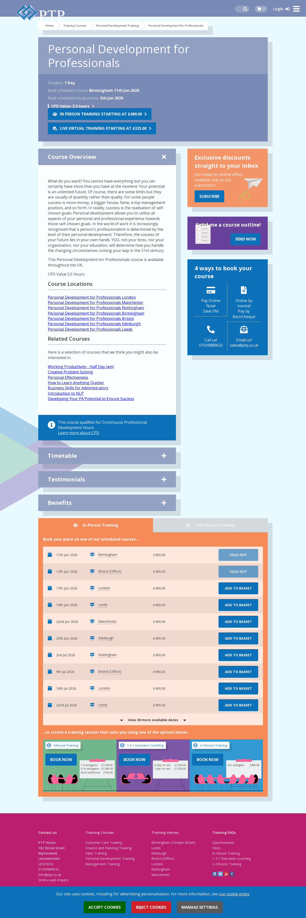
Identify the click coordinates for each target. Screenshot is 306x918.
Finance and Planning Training (108, 848)
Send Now (245, 239)
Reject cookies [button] (151, 907)
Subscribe (209, 196)
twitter (220, 873)
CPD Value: (61, 106)
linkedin (214, 873)
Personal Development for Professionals (175, 26)
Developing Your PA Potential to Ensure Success (91, 398)
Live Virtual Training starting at (103, 128)
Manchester (160, 874)
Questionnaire (223, 842)
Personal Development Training (117, 26)
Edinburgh (159, 853)
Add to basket (238, 588)
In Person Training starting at (101, 114)
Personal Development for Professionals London (92, 297)
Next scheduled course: (68, 90)
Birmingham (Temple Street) (173, 842)
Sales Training (96, 853)
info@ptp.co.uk (49, 874)
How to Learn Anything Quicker (76, 382)
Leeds (156, 848)
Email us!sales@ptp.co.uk (244, 342)
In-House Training (226, 853)
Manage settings (199, 907)
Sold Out (238, 555)
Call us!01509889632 (211, 342)
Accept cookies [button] (104, 907)
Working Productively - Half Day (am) (81, 366)
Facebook (232, 873)
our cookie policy (234, 894)
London (157, 864)
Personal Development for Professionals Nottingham (96, 307)
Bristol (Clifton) (163, 858)
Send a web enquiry (53, 880)
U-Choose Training (226, 864)
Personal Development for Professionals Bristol (91, 318)
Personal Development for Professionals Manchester (95, 302)
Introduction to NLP (66, 393)
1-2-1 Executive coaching (231, 858)
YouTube (226, 873)
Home (49, 26)
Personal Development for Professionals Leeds (90, 329)
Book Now (61, 759)
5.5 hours (70, 106)
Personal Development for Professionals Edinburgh (94, 323)
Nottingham (160, 869)
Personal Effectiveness (68, 377)
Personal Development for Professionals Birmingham (96, 313)
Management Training (102, 864)
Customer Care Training (103, 842)
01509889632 (48, 869)
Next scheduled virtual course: (73, 98)
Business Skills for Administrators (78, 388)
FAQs (216, 848)
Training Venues (165, 832)
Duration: (56, 82)
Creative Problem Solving (70, 372)
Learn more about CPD (78, 432)
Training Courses (74, 26)
